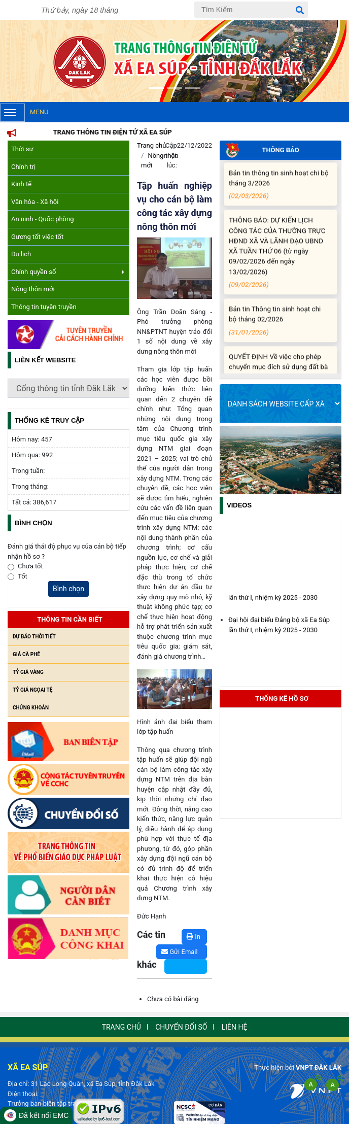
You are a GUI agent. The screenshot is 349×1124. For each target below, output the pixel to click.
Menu (24, 113)
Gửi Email (179, 952)
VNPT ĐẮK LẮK (318, 1067)
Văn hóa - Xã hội (34, 202)
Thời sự (22, 149)
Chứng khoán (31, 707)
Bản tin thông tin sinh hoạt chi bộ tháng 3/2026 (279, 192)
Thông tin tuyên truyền (44, 307)
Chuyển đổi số (181, 1027)
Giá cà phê (26, 654)
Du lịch (21, 254)
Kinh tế (21, 184)
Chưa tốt (30, 566)
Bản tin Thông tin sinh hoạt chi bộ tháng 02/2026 (279, 328)
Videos (239, 505)
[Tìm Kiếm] (251, 10)
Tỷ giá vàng (28, 672)
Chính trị (23, 167)
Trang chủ (151, 145)
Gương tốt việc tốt (37, 237)
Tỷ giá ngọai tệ (32, 690)
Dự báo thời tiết (34, 636)
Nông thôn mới (33, 289)
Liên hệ (235, 1027)
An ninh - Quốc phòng (42, 219)
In (193, 936)
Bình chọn (68, 589)
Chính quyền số (67, 272)
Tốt (22, 576)
